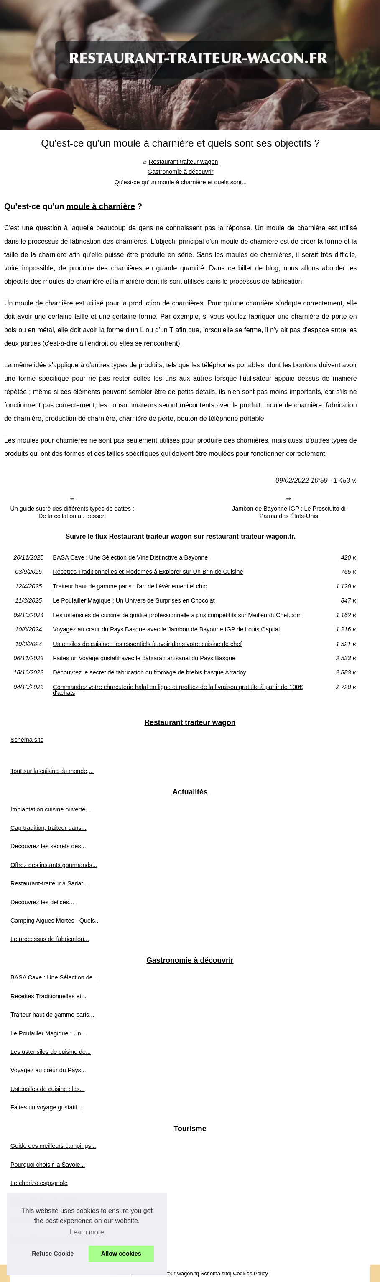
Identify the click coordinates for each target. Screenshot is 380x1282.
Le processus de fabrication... (49, 939)
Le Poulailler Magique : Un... (48, 1033)
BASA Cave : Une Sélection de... (54, 977)
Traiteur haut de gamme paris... (52, 1014)
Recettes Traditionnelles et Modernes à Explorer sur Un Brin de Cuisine (148, 572)
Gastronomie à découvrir (181, 171)
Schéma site (26, 739)
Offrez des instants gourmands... (53, 865)
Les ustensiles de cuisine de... (50, 1051)
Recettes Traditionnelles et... (48, 996)
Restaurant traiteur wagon (183, 161)
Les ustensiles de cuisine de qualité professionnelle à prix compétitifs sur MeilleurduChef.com (177, 615)
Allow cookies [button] (121, 1253)
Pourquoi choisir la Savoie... (47, 1164)
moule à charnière (100, 206)
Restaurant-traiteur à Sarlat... (49, 883)
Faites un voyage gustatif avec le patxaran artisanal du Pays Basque (144, 658)
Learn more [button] (87, 1232)
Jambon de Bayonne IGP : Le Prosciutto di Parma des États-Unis (289, 512)
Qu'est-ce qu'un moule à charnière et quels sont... (180, 182)
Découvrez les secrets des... (48, 846)
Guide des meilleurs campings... (53, 1145)
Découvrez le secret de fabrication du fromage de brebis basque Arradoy (149, 672)
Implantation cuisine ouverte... (50, 809)
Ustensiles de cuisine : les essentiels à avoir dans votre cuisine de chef (147, 644)
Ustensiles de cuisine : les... (47, 1089)
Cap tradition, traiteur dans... (48, 827)
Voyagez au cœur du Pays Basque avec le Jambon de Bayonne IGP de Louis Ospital (166, 629)
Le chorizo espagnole (39, 1183)
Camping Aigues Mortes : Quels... (55, 920)
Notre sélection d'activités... (47, 1201)
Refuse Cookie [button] (53, 1253)
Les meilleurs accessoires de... (51, 1238)
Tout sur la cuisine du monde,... (52, 771)
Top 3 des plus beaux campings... (55, 1220)
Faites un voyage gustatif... (46, 1107)
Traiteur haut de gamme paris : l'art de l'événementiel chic (130, 586)
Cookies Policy (250, 1273)
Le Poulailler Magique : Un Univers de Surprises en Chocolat (133, 600)
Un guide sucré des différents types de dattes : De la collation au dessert (72, 512)
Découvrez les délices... (42, 902)
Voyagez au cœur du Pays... (48, 1070)
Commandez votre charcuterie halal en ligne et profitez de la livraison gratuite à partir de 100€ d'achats (178, 690)
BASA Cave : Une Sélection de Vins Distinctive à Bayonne (130, 557)
